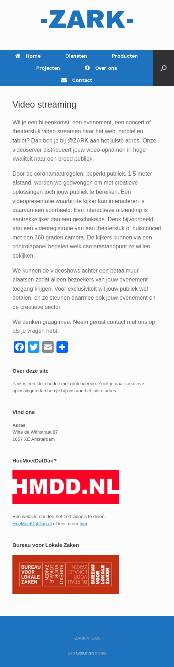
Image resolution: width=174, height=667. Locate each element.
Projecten (48, 68)
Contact (76, 80)
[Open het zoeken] (163, 68)
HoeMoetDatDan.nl (32, 523)
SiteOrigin (85, 653)
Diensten (76, 56)
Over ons (101, 68)
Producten (125, 56)
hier (83, 523)
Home (27, 56)
